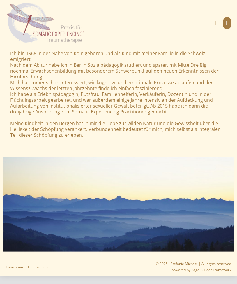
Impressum (15, 266)
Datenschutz (38, 266)
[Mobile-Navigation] (227, 23)
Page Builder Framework (211, 269)
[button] (216, 23)
